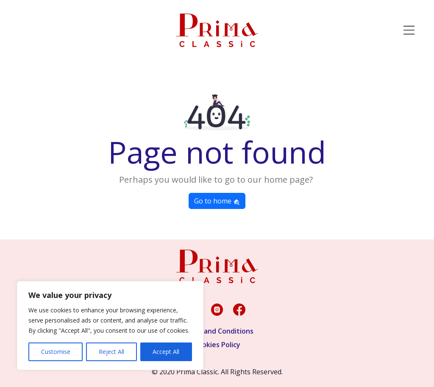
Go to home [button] (217, 201)
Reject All (111, 352)
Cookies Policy (217, 344)
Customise (55, 352)
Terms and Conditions (217, 331)
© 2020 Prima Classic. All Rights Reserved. (217, 371)
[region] (110, 325)
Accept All (166, 352)
